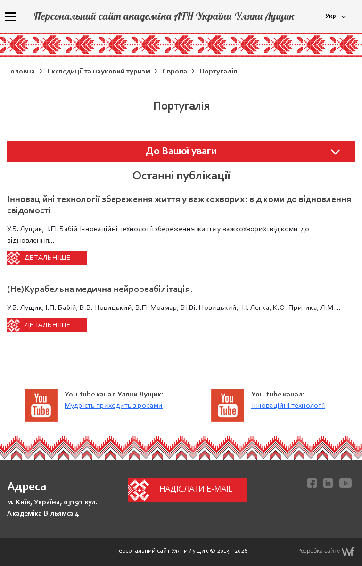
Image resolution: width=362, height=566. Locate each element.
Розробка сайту (326, 551)
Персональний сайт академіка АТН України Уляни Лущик (164, 16)
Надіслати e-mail (195, 489)
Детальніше (47, 258)
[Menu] (10, 16)
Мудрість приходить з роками (114, 406)
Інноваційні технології (288, 406)
